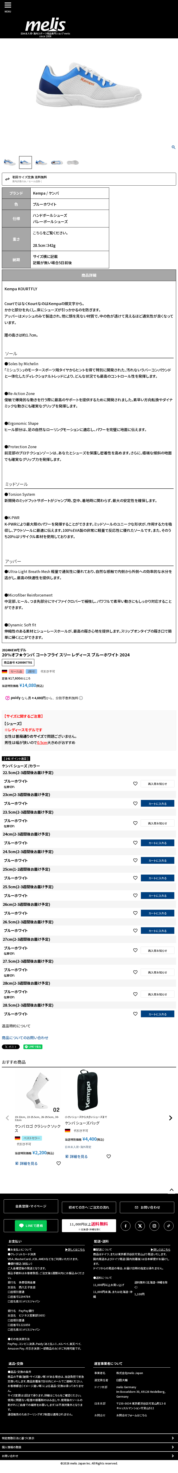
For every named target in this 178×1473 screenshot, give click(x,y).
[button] (7, 1118)
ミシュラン (14, 370)
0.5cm (42, 742)
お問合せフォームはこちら (131, 1415)
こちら (38, 233)
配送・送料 (101, 1241)
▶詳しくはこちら (75, 1249)
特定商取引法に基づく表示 (18, 1438)
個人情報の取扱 (11, 1447)
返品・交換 (16, 1363)
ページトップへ (171, 1190)
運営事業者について (108, 1363)
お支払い (15, 1241)
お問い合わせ (10, 1456)
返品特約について (16, 1026)
